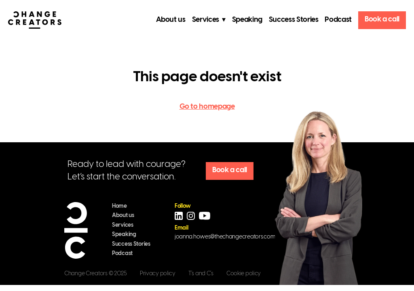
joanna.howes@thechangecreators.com (225, 237)
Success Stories (294, 20)
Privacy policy (157, 274)
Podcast (338, 20)
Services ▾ (209, 20)
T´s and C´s (200, 274)
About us (171, 20)
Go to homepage (207, 107)
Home (119, 206)
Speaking (247, 20)
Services (122, 225)
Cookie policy (243, 274)
